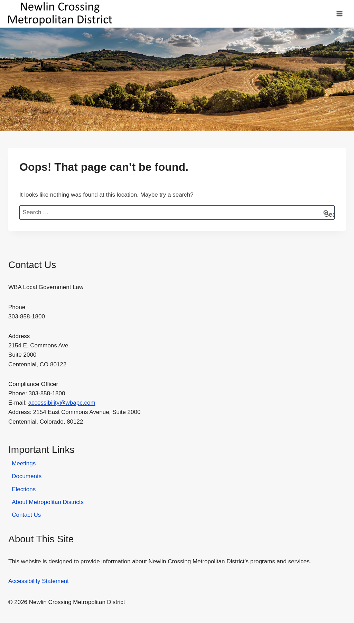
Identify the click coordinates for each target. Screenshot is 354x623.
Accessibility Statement (38, 581)
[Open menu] (339, 13)
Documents (26, 476)
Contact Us (26, 515)
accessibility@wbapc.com (61, 402)
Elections (24, 489)
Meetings (24, 463)
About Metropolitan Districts (48, 502)
